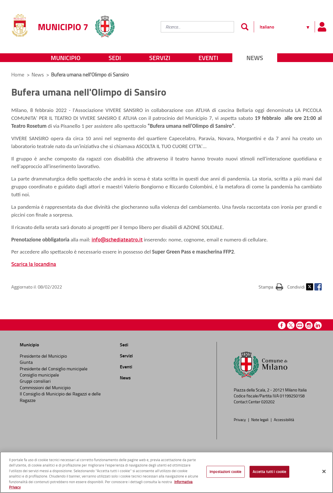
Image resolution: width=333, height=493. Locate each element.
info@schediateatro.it (117, 239)
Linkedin (318, 325)
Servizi (159, 57)
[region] (166, 472)
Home (17, 74)
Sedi (115, 57)
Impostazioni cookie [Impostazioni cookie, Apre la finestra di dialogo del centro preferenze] (225, 471)
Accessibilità (284, 419)
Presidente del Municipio (43, 356)
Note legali (260, 419)
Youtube (300, 325)
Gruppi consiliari (35, 381)
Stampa (271, 286)
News (254, 57)
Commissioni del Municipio (45, 387)
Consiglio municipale (39, 375)
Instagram (309, 325)
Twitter (309, 286)
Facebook (318, 286)
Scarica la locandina (33, 264)
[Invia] (244, 26)
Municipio (65, 57)
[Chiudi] (324, 471)
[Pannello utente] (322, 26)
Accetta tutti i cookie (269, 471)
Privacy (240, 419)
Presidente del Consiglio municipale (53, 369)
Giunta (26, 362)
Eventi (208, 57)
